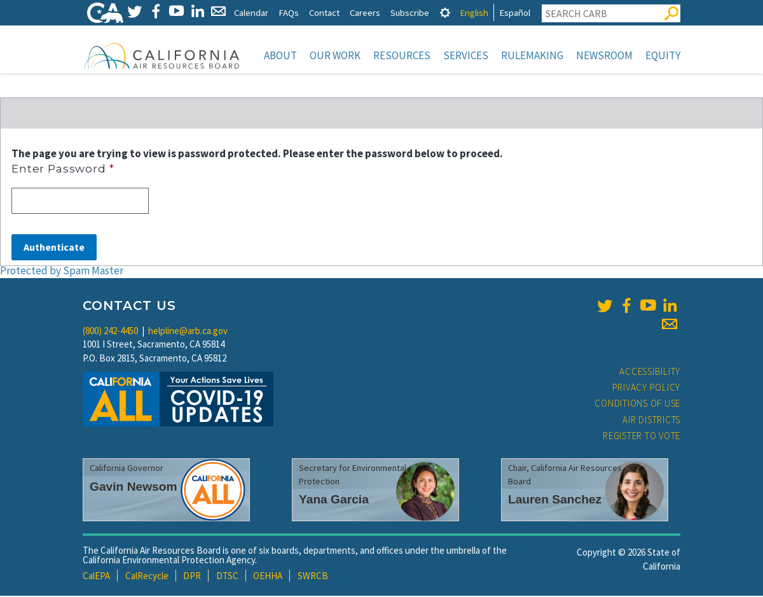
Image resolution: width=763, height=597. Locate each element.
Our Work (335, 55)
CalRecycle (146, 577)
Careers (365, 12)
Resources (401, 55)
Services (465, 55)
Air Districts (651, 421)
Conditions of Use (637, 404)
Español (514, 12)
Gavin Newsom (133, 488)
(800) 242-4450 (110, 332)
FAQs (288, 12)
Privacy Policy (646, 389)
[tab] (445, 12)
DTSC (227, 577)
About (280, 55)
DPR (192, 577)
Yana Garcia (334, 500)
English (474, 12)
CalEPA (96, 577)
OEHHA (267, 577)
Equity (662, 55)
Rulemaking (532, 55)
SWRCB (313, 577)
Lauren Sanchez (554, 500)
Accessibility (649, 373)
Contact (324, 12)
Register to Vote (641, 437)
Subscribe (409, 12)
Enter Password (90, 170)
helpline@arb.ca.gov (188, 332)
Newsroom (604, 55)
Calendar (251, 12)
